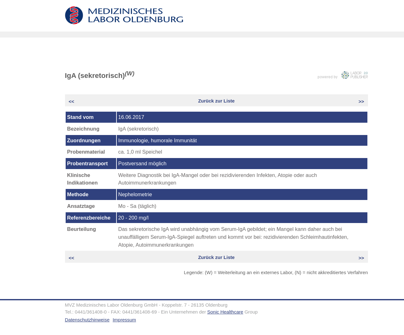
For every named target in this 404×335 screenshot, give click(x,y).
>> (360, 101)
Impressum (124, 319)
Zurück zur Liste (216, 100)
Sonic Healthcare (225, 311)
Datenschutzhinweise (87, 319)
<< (72, 101)
